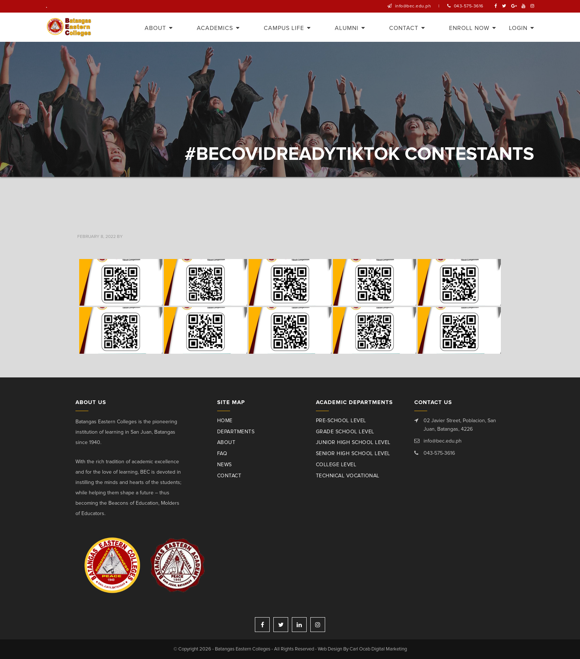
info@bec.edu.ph (413, 6)
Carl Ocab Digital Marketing (378, 649)
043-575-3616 (468, 6)
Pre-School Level (341, 420)
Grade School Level (345, 431)
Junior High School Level (353, 442)
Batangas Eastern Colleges (69, 27)
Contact (229, 475)
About (226, 442)
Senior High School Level (353, 453)
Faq (222, 453)
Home (225, 420)
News (224, 464)
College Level (336, 464)
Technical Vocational (348, 475)
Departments (236, 431)
